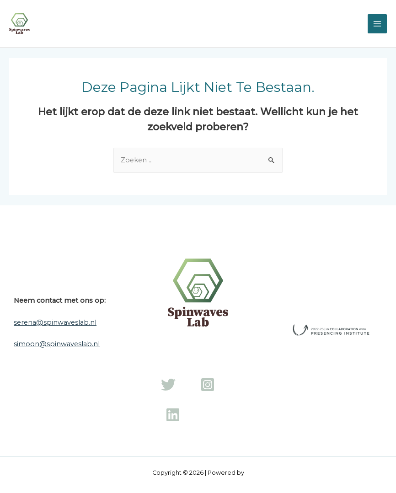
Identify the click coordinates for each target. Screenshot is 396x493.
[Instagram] (208, 385)
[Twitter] (168, 385)
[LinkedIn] (173, 415)
